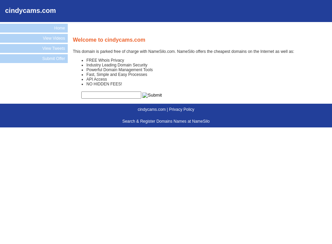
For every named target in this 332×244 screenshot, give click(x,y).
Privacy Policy (181, 109)
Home (59, 28)
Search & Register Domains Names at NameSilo (166, 121)
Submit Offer (53, 58)
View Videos (54, 38)
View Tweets (53, 48)
